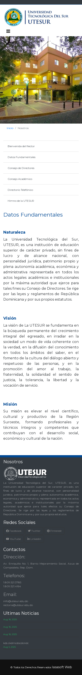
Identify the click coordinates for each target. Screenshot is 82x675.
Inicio (10, 128)
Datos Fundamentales (21, 157)
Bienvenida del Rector (21, 146)
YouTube (13, 539)
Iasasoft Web (62, 667)
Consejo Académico (20, 179)
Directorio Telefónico (20, 189)
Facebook (13, 530)
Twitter (34, 530)
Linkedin (34, 539)
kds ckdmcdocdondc (16, 643)
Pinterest (54, 530)
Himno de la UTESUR (21, 200)
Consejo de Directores (21, 168)
